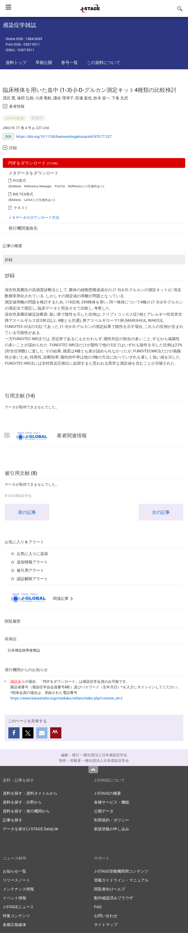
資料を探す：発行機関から (26, 811)
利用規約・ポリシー (111, 819)
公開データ (104, 811)
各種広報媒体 (14, 924)
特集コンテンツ (16, 915)
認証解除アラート (32, 578)
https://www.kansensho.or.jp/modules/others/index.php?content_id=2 (66, 698)
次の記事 (161, 512)
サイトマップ (105, 924)
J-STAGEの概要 (107, 793)
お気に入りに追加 (32, 553)
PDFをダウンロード (33, 163)
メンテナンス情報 (18, 889)
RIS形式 (19, 180)
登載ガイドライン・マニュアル (121, 880)
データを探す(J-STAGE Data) (30, 828)
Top (93, 769)
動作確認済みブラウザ (113, 897)
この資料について (103, 62)
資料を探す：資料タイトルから (30, 793)
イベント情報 (14, 897)
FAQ (98, 906)
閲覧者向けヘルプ (109, 889)
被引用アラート (30, 570)
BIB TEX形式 (23, 194)
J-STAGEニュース (18, 906)
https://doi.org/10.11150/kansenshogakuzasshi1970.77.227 (64, 136)
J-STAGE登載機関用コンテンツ (121, 871)
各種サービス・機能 (111, 802)
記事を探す (12, 819)
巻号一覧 (69, 62)
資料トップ (16, 62)
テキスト (21, 207)
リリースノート (16, 880)
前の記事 (27, 512)
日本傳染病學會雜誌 (24, 650)
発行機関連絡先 (23, 228)
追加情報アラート (32, 561)
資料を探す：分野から (22, 802)
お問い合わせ (105, 915)
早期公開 (43, 62)
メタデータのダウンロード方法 (33, 217)
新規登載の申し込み (111, 828)
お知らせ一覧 (14, 871)
